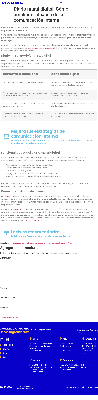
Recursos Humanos (59, 243)
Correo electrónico (7, 297)
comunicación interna (41, 243)
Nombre (3, 288)
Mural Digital (18, 209)
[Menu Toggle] (61, 2)
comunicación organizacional (41, 48)
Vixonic (7, 196)
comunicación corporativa (20, 243)
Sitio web (4, 307)
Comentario (5, 258)
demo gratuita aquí (33, 220)
